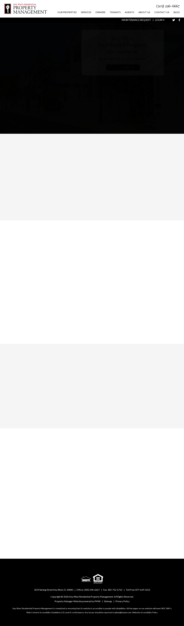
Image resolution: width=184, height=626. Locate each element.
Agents (129, 12)
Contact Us (161, 12)
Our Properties (67, 12)
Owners (100, 12)
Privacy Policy (122, 601)
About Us (144, 12)
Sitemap (108, 601)
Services (86, 12)
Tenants (115, 12)
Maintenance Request (136, 19)
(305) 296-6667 (168, 5)
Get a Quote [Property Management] (130, 67)
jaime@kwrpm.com (123, 612)
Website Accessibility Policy (145, 612)
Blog (177, 12)
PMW (97, 601)
